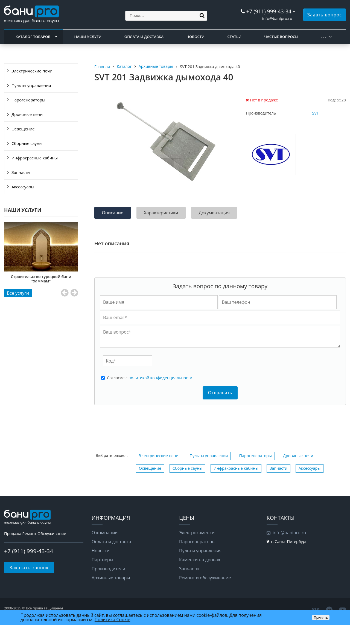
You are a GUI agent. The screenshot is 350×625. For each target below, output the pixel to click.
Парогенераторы (28, 100)
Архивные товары (111, 578)
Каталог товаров (33, 36)
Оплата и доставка (144, 36)
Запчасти (20, 172)
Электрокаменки (197, 532)
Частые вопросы (281, 36)
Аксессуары (22, 186)
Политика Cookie (112, 620)
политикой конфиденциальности (160, 377)
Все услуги (18, 293)
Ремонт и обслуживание (205, 578)
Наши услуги (88, 36)
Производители (108, 568)
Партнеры (102, 559)
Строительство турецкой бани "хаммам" (41, 279)
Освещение (23, 129)
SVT (315, 113)
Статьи (234, 36)
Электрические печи (31, 71)
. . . (323, 36)
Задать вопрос (324, 15)
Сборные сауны (26, 143)
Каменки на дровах (199, 559)
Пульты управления (31, 85)
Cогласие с (149, 378)
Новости (195, 36)
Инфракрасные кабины (34, 157)
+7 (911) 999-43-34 (268, 11)
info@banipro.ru (277, 18)
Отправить (220, 392)
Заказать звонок (29, 568)
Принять (321, 617)
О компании (105, 532)
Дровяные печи (27, 114)
